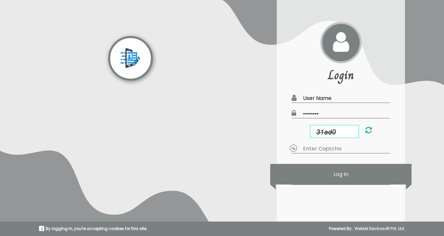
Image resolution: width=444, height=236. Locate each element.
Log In (341, 174)
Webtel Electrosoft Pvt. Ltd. (379, 228)
